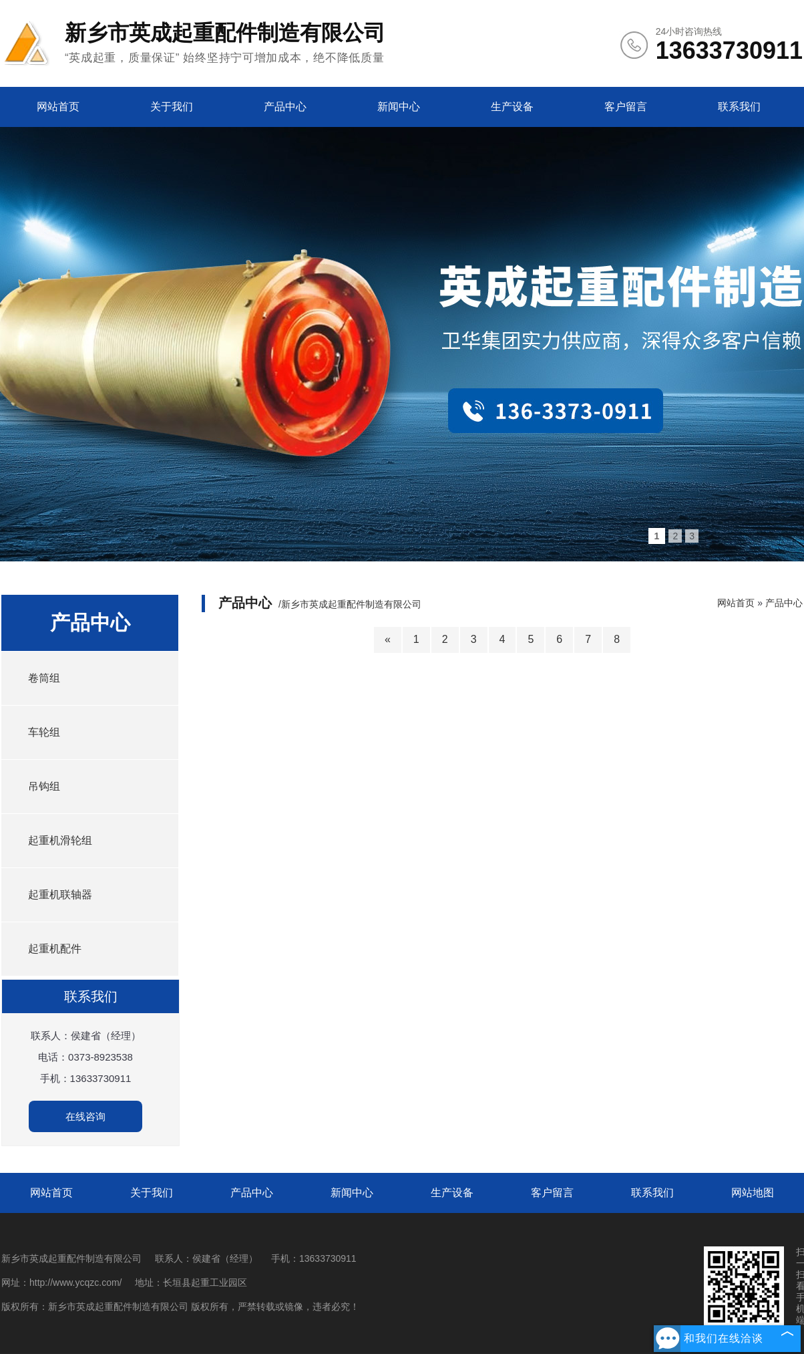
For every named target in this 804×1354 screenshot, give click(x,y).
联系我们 (739, 106)
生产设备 (512, 106)
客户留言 (625, 106)
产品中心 (285, 106)
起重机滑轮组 (60, 840)
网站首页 (58, 106)
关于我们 (171, 106)
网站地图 (752, 1192)
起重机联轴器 (60, 894)
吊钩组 (44, 786)
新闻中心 (398, 106)
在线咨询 (85, 1116)
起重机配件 (54, 948)
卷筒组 (44, 678)
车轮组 (44, 732)
